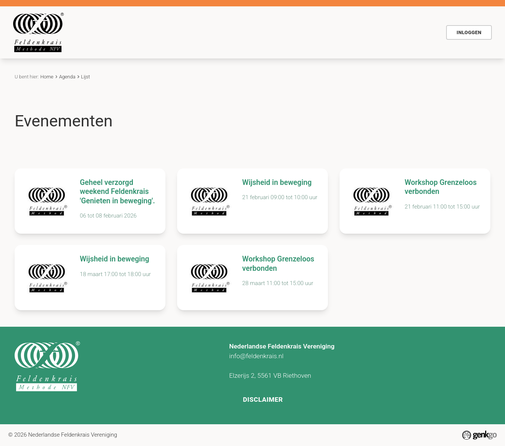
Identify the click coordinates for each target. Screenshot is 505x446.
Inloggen (469, 32)
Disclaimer (263, 398)
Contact (307, 32)
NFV (422, 32)
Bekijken (90, 201)
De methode (156, 32)
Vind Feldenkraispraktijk (367, 32)
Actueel (272, 32)
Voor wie (200, 32)
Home (123, 32)
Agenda (237, 32)
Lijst (85, 77)
